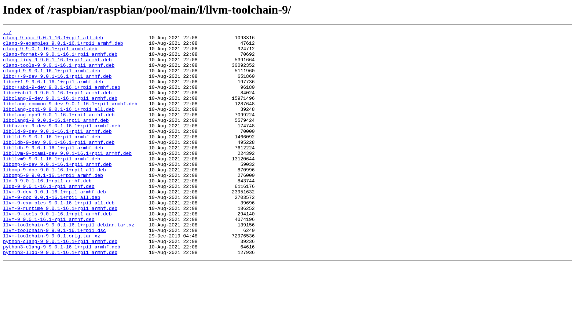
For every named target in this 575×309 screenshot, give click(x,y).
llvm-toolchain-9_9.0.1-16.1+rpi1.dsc (54, 271)
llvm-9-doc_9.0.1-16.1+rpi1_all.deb (51, 231)
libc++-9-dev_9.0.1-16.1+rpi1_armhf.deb (57, 86)
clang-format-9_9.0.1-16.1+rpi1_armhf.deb (60, 59)
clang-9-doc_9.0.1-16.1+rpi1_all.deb (53, 39)
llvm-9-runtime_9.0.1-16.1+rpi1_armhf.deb (60, 244)
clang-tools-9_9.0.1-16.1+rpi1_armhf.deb (58, 72)
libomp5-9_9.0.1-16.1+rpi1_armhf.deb (53, 204)
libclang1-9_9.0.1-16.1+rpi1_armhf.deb (56, 138)
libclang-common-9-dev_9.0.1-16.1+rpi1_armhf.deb (70, 119)
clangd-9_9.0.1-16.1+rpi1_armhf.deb (51, 79)
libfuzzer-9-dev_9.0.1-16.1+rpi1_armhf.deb (61, 145)
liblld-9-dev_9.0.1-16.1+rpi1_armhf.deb (57, 152)
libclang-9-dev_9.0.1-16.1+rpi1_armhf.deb (60, 112)
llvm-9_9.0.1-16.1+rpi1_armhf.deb (49, 257)
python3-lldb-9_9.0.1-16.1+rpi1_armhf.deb (60, 297)
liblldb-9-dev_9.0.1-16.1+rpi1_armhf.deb (58, 165)
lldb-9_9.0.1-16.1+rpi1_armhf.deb (49, 218)
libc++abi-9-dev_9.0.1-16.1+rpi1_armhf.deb (61, 99)
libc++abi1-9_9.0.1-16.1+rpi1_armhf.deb (57, 105)
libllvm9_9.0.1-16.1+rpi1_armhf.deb (51, 185)
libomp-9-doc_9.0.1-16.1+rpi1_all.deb (54, 198)
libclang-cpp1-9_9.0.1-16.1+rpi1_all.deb (58, 125)
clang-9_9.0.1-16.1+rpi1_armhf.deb (50, 53)
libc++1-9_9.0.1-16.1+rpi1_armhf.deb (53, 92)
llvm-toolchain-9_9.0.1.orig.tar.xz (51, 277)
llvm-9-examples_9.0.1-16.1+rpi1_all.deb (58, 238)
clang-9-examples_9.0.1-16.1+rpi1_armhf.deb (63, 46)
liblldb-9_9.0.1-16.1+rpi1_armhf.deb (53, 171)
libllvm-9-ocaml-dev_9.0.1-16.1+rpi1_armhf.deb (67, 178)
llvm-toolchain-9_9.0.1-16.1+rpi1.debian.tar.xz (69, 264)
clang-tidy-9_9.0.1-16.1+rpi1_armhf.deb (57, 66)
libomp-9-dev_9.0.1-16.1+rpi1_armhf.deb (57, 191)
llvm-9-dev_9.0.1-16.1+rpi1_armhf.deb (54, 224)
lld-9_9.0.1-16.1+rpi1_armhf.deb (47, 211)
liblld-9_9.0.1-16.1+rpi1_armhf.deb (51, 158)
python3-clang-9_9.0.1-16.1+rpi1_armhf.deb (61, 290)
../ (7, 33)
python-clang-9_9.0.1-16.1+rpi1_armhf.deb (60, 284)
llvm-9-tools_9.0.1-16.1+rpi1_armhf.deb (57, 251)
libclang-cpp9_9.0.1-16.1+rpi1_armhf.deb (58, 132)
